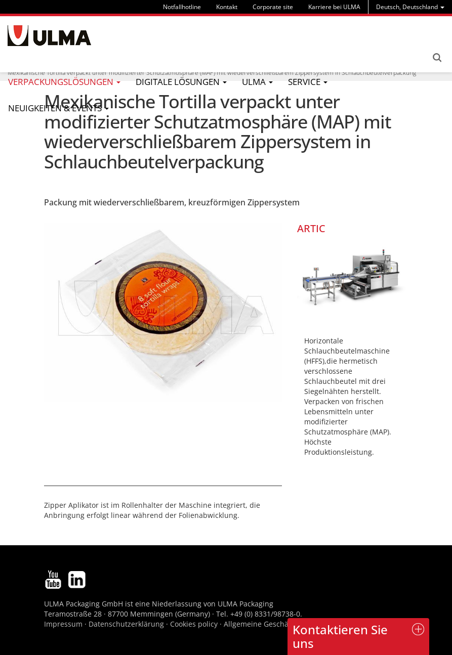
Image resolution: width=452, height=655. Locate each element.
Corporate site (273, 7)
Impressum (63, 624)
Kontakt (226, 7)
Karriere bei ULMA (334, 7)
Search (436, 57)
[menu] (410, 7)
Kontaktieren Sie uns (340, 636)
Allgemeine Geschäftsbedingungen (283, 624)
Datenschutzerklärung (127, 624)
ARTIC (311, 228)
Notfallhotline (182, 7)
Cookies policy (194, 624)
